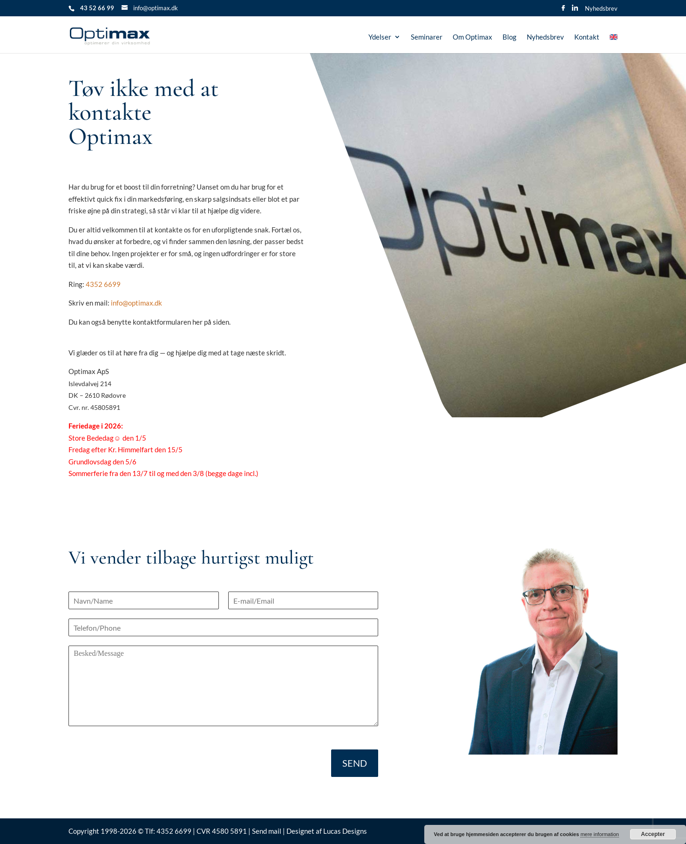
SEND (354, 763)
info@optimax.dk (136, 303)
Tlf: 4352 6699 (169, 831)
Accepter (653, 834)
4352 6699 (103, 284)
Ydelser (379, 37)
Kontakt (586, 37)
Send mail (266, 831)
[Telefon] (223, 627)
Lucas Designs (345, 831)
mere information (599, 834)
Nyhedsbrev (601, 9)
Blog (509, 37)
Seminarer (426, 37)
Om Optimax (472, 37)
